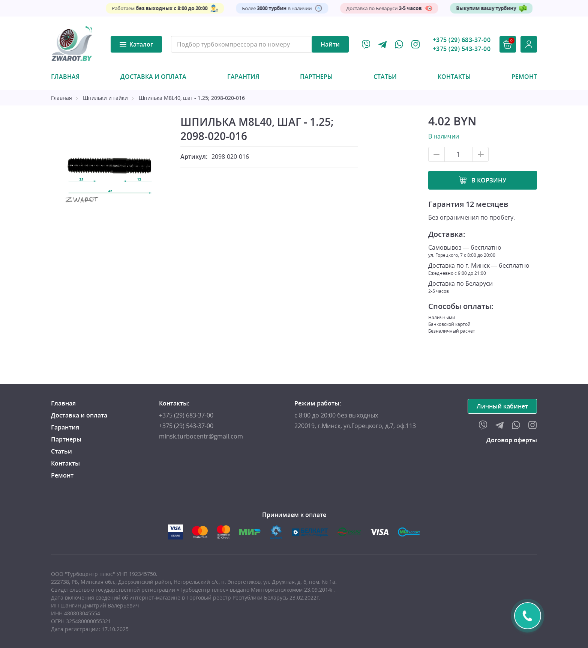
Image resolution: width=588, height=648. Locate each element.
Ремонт (524, 76)
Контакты (454, 76)
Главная (65, 76)
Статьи (385, 76)
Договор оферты (511, 440)
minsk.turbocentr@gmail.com (201, 436)
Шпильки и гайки (105, 97)
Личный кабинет (502, 406)
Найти (330, 44)
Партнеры (316, 76)
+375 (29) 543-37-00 (461, 49)
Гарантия (243, 76)
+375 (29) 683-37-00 (461, 40)
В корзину (488, 180)
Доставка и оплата (153, 76)
